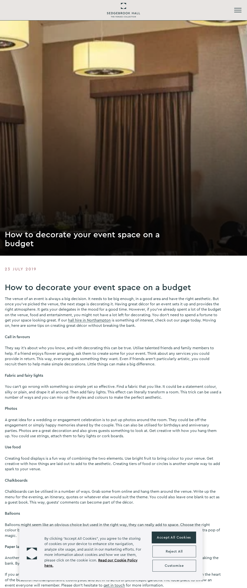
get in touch (114, 585)
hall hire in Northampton (89, 320)
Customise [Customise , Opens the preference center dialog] (174, 565)
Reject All (174, 551)
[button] (32, 553)
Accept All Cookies (174, 537)
